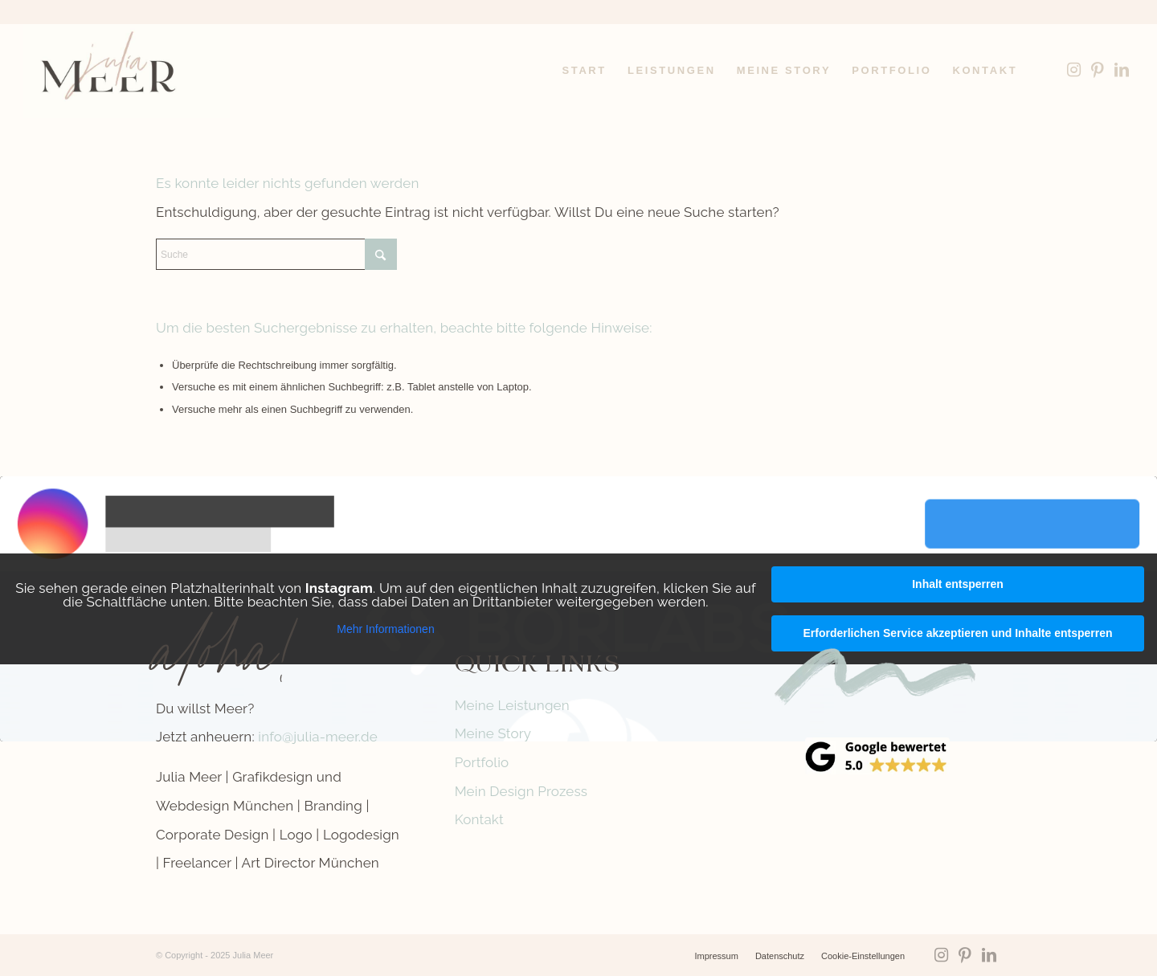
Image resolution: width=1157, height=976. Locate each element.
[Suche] (276, 254)
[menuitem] (584, 70)
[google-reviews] (877, 755)
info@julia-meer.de (318, 737)
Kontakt (479, 819)
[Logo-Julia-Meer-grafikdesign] (126, 70)
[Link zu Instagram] (1073, 70)
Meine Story (493, 733)
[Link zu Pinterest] (1097, 70)
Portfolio (482, 762)
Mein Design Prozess (521, 791)
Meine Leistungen (512, 705)
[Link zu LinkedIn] (1122, 70)
